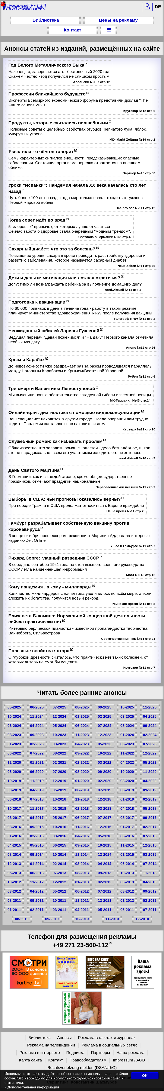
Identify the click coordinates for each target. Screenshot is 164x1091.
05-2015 (37, 845)
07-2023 (150, 744)
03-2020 (127, 781)
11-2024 (37, 716)
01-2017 (127, 827)
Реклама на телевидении (51, 1045)
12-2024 (59, 716)
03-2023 (59, 744)
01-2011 (14, 910)
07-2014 (150, 864)
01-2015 (127, 854)
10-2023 (59, 735)
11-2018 (82, 799)
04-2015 (14, 845)
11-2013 (150, 873)
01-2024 (127, 735)
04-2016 (82, 836)
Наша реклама (130, 1052)
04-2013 (150, 882)
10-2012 (14, 882)
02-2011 (37, 910)
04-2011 (82, 910)
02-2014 (59, 864)
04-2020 (150, 781)
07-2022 (37, 753)
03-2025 (127, 716)
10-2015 (104, 845)
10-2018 (59, 799)
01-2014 (37, 864)
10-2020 (127, 772)
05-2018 (150, 808)
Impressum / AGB (129, 1060)
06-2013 (37, 873)
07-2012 (104, 891)
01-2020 (82, 781)
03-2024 (14, 725)
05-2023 (104, 744)
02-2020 (104, 781)
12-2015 (150, 845)
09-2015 (82, 845)
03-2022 (104, 762)
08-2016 (14, 827)
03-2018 (104, 808)
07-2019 (104, 790)
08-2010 (21, 919)
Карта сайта (30, 1060)
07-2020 (59, 772)
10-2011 (59, 900)
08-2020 (82, 772)
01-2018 (59, 808)
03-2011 (59, 910)
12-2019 (59, 781)
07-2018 (37, 799)
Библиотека (45, 20)
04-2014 (104, 864)
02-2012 (150, 900)
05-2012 (59, 891)
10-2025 (127, 707)
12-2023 (104, 735)
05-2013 (14, 873)
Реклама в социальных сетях (109, 1045)
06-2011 (127, 910)
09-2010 (52, 919)
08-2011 (14, 900)
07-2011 (150, 910)
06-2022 (14, 753)
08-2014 (14, 854)
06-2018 (14, 799)
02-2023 (37, 744)
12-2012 (59, 882)
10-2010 (82, 919)
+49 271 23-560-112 (80, 945)
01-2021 (37, 762)
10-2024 (14, 716)
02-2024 (150, 735)
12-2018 (104, 799)
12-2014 (104, 854)
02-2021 (59, 762)
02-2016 (37, 836)
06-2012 (82, 891)
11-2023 (82, 735)
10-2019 (14, 781)
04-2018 (127, 808)
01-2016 (14, 836)
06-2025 (37, 707)
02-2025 (104, 716)
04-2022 (127, 762)
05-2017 (59, 818)
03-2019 (14, 790)
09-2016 (37, 827)
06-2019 (82, 790)
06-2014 (127, 864)
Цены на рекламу (118, 20)
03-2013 (127, 882)
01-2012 (127, 900)
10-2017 (14, 808)
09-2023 (37, 735)
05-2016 (104, 836)
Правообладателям (87, 1060)
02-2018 (82, 808)
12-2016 (104, 827)
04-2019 (37, 790)
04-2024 (37, 725)
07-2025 (59, 707)
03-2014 (82, 864)
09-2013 (104, 873)
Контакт (72, 29)
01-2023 (14, 744)
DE (158, 6)
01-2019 (127, 799)
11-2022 (127, 753)
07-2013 (59, 873)
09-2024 (150, 725)
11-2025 (150, 707)
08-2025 (82, 707)
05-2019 (59, 790)
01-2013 (82, 882)
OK (145, 1075)
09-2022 (82, 753)
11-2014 (82, 854)
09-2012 (150, 891)
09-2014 (37, 854)
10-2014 (59, 854)
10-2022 (104, 753)
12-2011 (104, 900)
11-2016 (82, 827)
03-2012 (14, 891)
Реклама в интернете (39, 1052)
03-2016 (59, 836)
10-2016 (59, 827)
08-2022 (59, 753)
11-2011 (82, 900)
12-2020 (14, 762)
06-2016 (127, 836)
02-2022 (82, 762)
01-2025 (82, 716)
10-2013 (127, 873)
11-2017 (37, 808)
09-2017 (150, 818)
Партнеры (100, 1052)
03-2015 (150, 854)
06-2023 (127, 744)
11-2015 (127, 845)
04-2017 (37, 818)
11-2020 (150, 772)
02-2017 (150, 827)
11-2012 (37, 882)
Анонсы (64, 1037)
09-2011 (37, 900)
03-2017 (14, 818)
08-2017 (127, 818)
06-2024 (82, 725)
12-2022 (150, 753)
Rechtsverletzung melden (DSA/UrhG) (82, 1067)
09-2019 (150, 790)
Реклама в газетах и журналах (107, 1037)
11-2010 (112, 919)
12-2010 (142, 919)
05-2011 (104, 910)
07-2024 (104, 725)
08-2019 (127, 790)
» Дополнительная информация (31, 1087)
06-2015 (59, 845)
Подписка (75, 1052)
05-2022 (150, 762)
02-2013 (104, 882)
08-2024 (127, 725)
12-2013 (14, 864)
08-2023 (14, 735)
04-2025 (150, 716)
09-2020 (104, 772)
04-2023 (82, 744)
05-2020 (14, 772)
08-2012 (127, 891)
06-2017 (82, 818)
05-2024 (59, 725)
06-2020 (37, 772)
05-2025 (14, 707)
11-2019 (37, 781)
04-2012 (37, 891)
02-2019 (150, 799)
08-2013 (82, 873)
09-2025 (104, 707)
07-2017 (104, 818)
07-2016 (150, 836)
